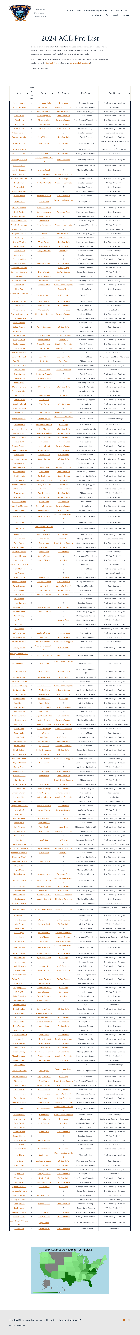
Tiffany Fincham (44, 586)
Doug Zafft (19, 441)
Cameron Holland (19, 267)
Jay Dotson (19, 624)
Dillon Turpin (44, 272)
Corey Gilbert (19, 339)
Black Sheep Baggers (63, 284)
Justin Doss (19, 728)
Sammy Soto (44, 577)
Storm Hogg (44, 543)
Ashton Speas (19, 165)
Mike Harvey (44, 454)
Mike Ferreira (44, 387)
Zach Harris (19, 1208)
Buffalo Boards (63, 111)
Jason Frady (19, 616)
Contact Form (52, 63)
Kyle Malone (44, 429)
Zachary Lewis (44, 1089)
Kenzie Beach (19, 767)
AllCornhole (63, 295)
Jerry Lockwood (19, 663)
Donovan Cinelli (44, 263)
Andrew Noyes (19, 149)
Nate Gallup (44, 143)
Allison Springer (19, 133)
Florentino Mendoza (44, 314)
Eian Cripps (19, 454)
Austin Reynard (19, 174)
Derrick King (44, 348)
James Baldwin (19, 603)
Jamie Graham (44, 510)
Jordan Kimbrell (44, 195)
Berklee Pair (19, 187)
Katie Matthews (44, 724)
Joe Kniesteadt (19, 677)
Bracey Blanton (19, 207)
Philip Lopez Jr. (19, 987)
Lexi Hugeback (19, 801)
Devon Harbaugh (19, 429)
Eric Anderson (19, 467)
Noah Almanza (19, 966)
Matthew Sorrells (44, 480)
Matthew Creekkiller (19, 848)
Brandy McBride (19, 229)
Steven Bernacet (44, 987)
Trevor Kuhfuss (44, 611)
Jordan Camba (44, 476)
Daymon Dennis (19, 387)
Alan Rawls (19, 115)
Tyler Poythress (44, 957)
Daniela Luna (44, 335)
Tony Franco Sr (44, 246)
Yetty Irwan (44, 775)
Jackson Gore (19, 577)
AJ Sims (19, 111)
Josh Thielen (19, 711)
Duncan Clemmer (19, 446)
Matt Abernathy (44, 728)
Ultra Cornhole (63, 115)
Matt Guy (44, 237)
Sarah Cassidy (44, 459)
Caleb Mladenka (19, 263)
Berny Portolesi (19, 191)
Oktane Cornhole (63, 335)
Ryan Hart (44, 637)
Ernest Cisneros (19, 484)
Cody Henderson (19, 318)
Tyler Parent (44, 242)
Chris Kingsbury (44, 115)
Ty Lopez (44, 441)
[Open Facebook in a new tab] (124, 1320)
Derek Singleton (19, 408)
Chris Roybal (19, 305)
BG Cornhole (63, 124)
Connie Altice (19, 331)
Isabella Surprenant (19, 564)
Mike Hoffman (19, 894)
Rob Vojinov (19, 1000)
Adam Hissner (19, 103)
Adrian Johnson (19, 107)
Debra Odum (19, 399)
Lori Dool (19, 814)
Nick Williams (44, 137)
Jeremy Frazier (44, 295)
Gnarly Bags (63, 267)
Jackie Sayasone (19, 573)
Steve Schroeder (44, 1000)
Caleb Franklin (19, 259)
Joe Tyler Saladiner (19, 681)
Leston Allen (44, 107)
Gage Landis (19, 528)
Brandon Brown (44, 207)
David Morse (44, 357)
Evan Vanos (44, 471)
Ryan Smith (19, 1021)
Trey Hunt (44, 201)
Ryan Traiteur (44, 124)
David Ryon (19, 382)
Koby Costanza (44, 250)
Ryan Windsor (44, 848)
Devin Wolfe (44, 178)
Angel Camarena (19, 153)
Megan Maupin (19, 870)
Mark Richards (19, 827)
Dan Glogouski (19, 361)
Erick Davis (19, 480)
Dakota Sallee (19, 348)
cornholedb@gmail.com (80, 63)
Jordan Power (44, 677)
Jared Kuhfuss (19, 611)
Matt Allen (19, 835)
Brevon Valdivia (19, 242)
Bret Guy (19, 237)
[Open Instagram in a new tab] (128, 1320)
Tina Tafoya (44, 663)
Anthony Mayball (19, 159)
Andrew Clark (19, 143)
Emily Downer (19, 463)
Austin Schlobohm (19, 178)
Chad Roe (19, 289)
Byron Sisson (19, 246)
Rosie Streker (19, 1009)
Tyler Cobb (44, 1165)
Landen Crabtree (44, 720)
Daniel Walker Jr (19, 365)
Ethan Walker (44, 120)
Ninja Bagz (63, 818)
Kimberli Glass (19, 775)
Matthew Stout (19, 857)
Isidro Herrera (19, 569)
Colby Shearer (44, 153)
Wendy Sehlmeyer (19, 1199)
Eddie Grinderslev (19, 450)
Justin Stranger (44, 633)
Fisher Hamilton (19, 501)
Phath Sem (44, 762)
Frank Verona (19, 516)
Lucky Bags (63, 250)
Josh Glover (19, 703)
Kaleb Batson (44, 450)
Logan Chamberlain (44, 715)
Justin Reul (19, 737)
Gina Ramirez (44, 305)
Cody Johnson (19, 322)
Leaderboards (95, 15)
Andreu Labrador (19, 137)
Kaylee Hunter (19, 762)
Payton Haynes (19, 974)
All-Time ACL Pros (119, 10)
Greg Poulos (19, 543)
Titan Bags (63, 103)
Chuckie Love (19, 310)
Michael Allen (44, 310)
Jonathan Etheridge (44, 641)
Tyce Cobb (44, 754)
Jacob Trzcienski (19, 581)
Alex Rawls (19, 128)
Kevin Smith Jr (19, 771)
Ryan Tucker (19, 1030)
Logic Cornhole (63, 357)
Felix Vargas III (19, 497)
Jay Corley (19, 620)
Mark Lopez (44, 711)
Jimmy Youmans (44, 212)
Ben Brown (19, 183)
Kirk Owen (19, 780)
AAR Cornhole (63, 128)
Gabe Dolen (19, 522)
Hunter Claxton (19, 547)
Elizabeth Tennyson (19, 459)
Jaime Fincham (19, 586)
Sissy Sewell (19, 1064)
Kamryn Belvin (19, 754)
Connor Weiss (19, 335)
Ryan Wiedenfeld (44, 1021)
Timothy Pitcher (44, 894)
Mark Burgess (19, 818)
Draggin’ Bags (63, 289)
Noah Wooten (44, 966)
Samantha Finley (44, 1009)
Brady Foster (19, 212)
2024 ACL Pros (73, 10)
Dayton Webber (19, 391)
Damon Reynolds (19, 357)
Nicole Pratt (19, 962)
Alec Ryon (19, 120)
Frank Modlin (19, 510)
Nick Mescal (44, 937)
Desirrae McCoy (19, 418)
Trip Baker (19, 1161)
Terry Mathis (19, 1089)
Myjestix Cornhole (64, 476)
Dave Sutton (19, 374)
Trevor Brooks (19, 1136)
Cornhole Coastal (63, 586)
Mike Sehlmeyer (44, 225)
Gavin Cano (44, 501)
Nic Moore (19, 937)
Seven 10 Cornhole (63, 348)
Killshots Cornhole (63, 174)
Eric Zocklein (19, 476)
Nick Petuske (44, 516)
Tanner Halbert (44, 581)
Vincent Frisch (44, 170)
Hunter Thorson (44, 276)
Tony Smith (44, 827)
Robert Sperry (19, 1004)
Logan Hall (44, 745)
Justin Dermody (19, 724)
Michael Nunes (44, 418)
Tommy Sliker (44, 284)
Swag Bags (63, 361)
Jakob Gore (44, 551)
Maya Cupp (19, 865)
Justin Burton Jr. (19, 715)
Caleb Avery (19, 255)
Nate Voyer (44, 771)
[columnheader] (19, 93)
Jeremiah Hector (19, 641)
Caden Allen (19, 250)
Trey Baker (19, 1144)
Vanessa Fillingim (19, 1191)
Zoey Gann (44, 399)
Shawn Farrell (44, 818)
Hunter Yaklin (44, 547)
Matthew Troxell (44, 374)
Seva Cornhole (63, 159)
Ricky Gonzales (44, 484)
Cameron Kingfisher (19, 272)
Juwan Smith (19, 745)
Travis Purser (44, 737)
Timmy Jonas (44, 467)
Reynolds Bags (63, 212)
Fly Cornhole (63, 1026)
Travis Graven (19, 1127)
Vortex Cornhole (63, 467)
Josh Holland (44, 446)
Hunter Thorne (19, 551)
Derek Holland (44, 128)
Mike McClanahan (19, 903)
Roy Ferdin (44, 220)
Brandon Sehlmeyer (19, 225)
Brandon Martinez (19, 220)
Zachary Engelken (44, 1161)
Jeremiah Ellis (19, 637)
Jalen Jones (19, 598)
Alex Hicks (19, 124)
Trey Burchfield (44, 103)
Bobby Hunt (19, 201)
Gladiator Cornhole (63, 107)
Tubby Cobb (19, 1165)
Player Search (112, 15)
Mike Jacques (44, 174)
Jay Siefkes (19, 628)
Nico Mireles (19, 957)
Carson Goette (19, 276)
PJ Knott (44, 361)
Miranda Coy (19, 915)
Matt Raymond (19, 844)
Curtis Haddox (19, 344)
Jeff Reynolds (19, 633)
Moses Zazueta (19, 920)
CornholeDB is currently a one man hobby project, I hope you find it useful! (45, 1320)
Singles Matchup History (95, 10)
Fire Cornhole (63, 237)
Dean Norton (44, 339)
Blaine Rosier (19, 195)
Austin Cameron (19, 170)
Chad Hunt (19, 284)
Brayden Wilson (44, 111)
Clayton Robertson (19, 314)
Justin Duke (44, 703)
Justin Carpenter (19, 720)
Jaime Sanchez (44, 497)
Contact (125, 15)
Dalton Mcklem (19, 352)
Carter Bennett (44, 183)
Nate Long (19, 928)
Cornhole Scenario (64, 120)
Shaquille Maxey (44, 344)
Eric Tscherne (19, 471)
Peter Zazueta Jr (44, 920)
